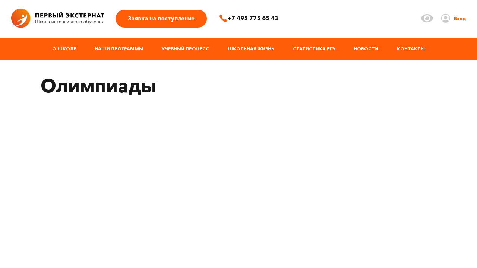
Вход (460, 18)
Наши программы (119, 48)
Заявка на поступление (161, 18)
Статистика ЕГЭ (314, 48)
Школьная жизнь (251, 48)
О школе (64, 48)
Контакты (411, 48)
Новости (366, 48)
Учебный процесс (185, 48)
